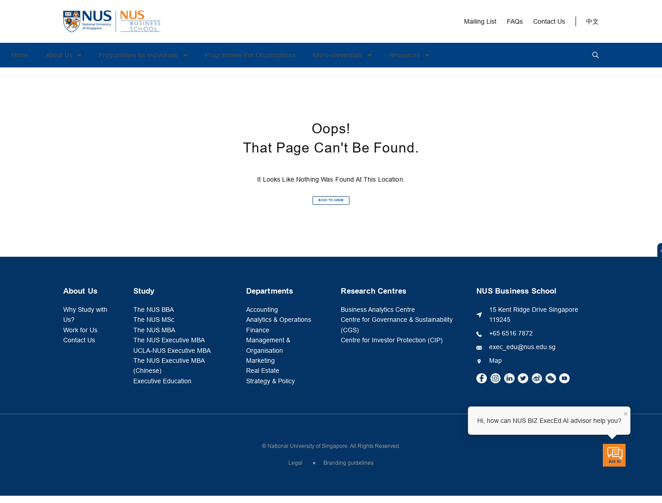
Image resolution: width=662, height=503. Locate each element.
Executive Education (162, 388)
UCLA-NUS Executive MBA (172, 357)
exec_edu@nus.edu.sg (522, 354)
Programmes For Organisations (302, 55)
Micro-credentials (390, 55)
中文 (592, 21)
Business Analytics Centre (378, 316)
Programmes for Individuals (191, 55)
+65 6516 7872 (511, 340)
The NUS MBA (154, 337)
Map (495, 367)
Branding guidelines (348, 470)
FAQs (515, 21)
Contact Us (549, 21)
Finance (257, 337)
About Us (112, 55)
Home (72, 55)
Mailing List (480, 21)
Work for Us (80, 337)
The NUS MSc (153, 326)
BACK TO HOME (331, 203)
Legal (295, 470)
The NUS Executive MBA (169, 347)
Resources (457, 55)
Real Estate (262, 377)
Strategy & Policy (270, 388)
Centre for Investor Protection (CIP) (392, 347)
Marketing (260, 367)
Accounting (262, 316)
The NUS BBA (153, 316)
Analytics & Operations (278, 326)
